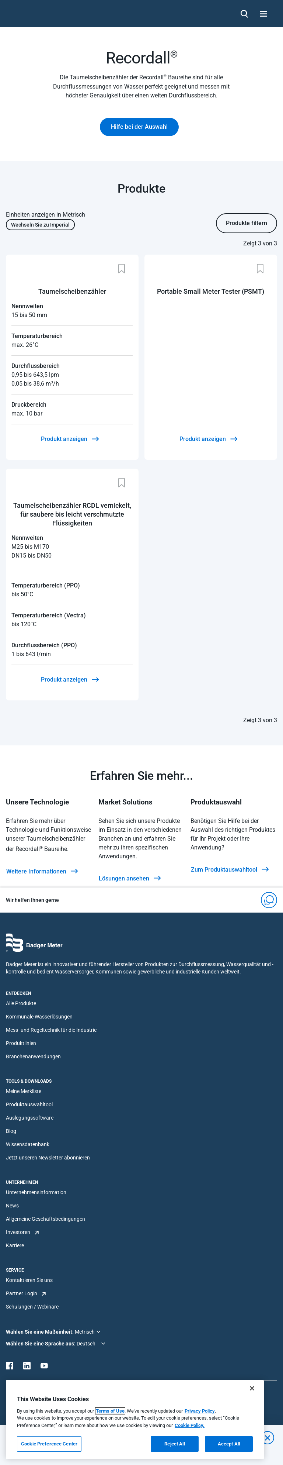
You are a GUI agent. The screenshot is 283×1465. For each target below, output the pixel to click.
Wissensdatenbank (27, 1144)
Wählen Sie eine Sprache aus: (41, 1344)
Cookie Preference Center (49, 1444)
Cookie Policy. (190, 1425)
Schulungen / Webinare (32, 1307)
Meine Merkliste (23, 1091)
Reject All (174, 1444)
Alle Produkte (21, 1003)
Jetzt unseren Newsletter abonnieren (48, 1158)
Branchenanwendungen (33, 1056)
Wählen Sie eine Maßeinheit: (40, 1332)
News (12, 1206)
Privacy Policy (200, 1411)
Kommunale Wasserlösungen (39, 1017)
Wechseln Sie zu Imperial (40, 225)
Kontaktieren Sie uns (29, 1280)
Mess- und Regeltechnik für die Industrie (51, 1030)
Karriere (15, 1245)
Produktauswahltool (29, 1104)
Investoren (18, 1232)
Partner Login (21, 1293)
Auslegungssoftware (29, 1118)
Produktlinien (21, 1043)
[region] (135, 1419)
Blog (11, 1131)
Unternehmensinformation (36, 1192)
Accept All (229, 1444)
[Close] (252, 1388)
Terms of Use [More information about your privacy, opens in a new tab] (110, 1411)
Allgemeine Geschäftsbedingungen (45, 1219)
